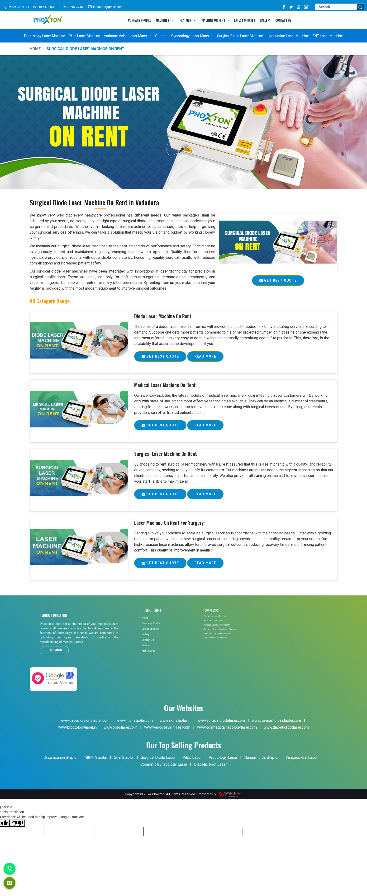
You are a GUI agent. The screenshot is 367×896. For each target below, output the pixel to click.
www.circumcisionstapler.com (85, 720)
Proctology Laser (223, 757)
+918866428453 (43, 7)
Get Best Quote (164, 358)
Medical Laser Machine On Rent (165, 385)
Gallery (265, 20)
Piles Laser (192, 757)
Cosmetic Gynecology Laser (163, 764)
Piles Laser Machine (84, 36)
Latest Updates (244, 20)
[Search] (336, 7)
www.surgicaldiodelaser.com (221, 720)
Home (35, 49)
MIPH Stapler (96, 757)
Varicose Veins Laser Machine (127, 36)
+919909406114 (16, 7)
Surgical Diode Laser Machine (240, 36)
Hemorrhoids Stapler (261, 757)
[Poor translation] (17, 823)
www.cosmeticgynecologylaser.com (227, 727)
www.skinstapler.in (175, 720)
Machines (164, 20)
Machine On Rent (215, 20)
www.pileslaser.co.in (120, 727)
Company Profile (139, 20)
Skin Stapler (124, 757)
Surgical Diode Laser (158, 757)
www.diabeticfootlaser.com (286, 727)
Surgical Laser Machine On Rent (165, 454)
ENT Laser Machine (328, 36)
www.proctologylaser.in (77, 727)
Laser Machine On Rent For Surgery (169, 522)
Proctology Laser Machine (44, 36)
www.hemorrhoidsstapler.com (276, 720)
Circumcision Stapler (60, 757)
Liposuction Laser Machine (288, 36)
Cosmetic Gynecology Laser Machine (184, 36)
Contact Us (283, 20)
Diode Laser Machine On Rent (162, 316)
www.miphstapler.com (134, 720)
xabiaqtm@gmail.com (105, 7)
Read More (205, 358)
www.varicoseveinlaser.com (167, 727)
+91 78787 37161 (72, 7)
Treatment (187, 20)
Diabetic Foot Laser (210, 764)
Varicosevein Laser (302, 757)
